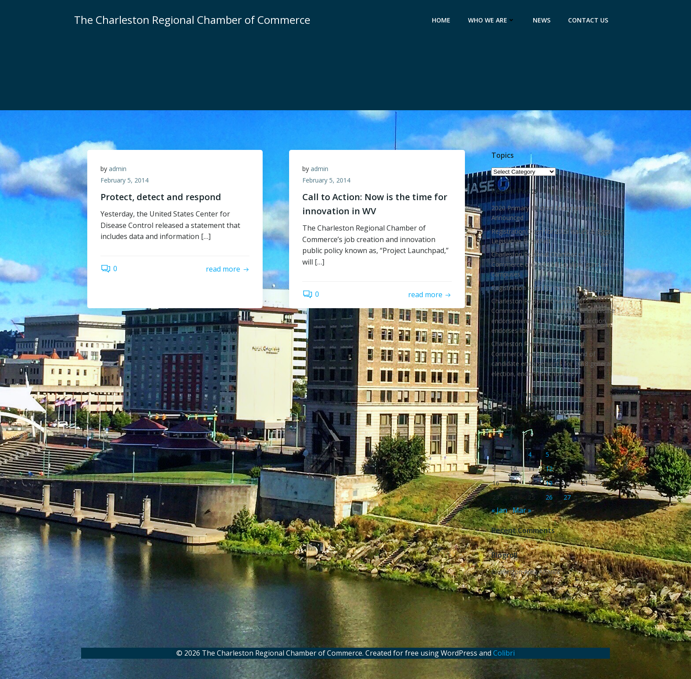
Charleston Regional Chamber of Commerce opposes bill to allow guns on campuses (549, 264)
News (541, 20)
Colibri (504, 653)
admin (117, 168)
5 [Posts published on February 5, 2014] (547, 454)
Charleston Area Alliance (526, 571)
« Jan (499, 510)
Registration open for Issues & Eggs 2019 (550, 288)
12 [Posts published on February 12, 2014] (549, 468)
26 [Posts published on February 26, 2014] (549, 497)
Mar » (522, 510)
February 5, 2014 (124, 180)
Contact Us (588, 20)
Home (441, 20)
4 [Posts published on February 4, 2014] (529, 454)
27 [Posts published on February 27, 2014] (567, 497)
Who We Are (491, 20)
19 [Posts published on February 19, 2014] (549, 483)
